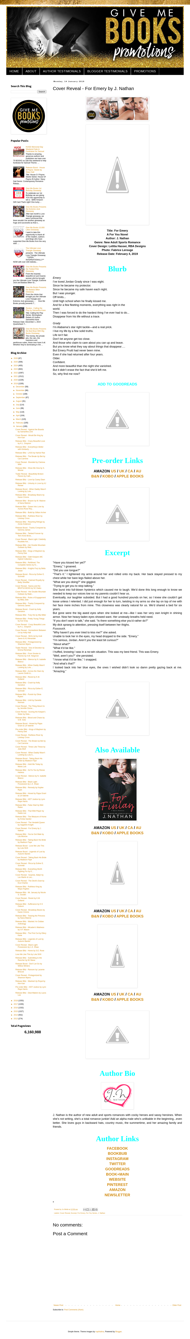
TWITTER (117, 1164)
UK (122, 471)
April (18, 415)
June (18, 408)
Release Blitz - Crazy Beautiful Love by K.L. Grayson (30, 442)
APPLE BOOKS (130, 476)
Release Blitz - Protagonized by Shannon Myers (28, 643)
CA (130, 471)
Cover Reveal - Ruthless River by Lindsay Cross (29, 736)
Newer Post (58, 1305)
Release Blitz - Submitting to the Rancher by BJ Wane (28, 959)
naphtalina (99, 1332)
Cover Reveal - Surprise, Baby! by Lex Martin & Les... (29, 876)
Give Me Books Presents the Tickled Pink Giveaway (36, 269)
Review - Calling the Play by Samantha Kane (36, 309)
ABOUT (30, 71)
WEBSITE (117, 1179)
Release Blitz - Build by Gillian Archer (30, 512)
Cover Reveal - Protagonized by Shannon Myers (28, 976)
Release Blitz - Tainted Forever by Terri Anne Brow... (29, 534)
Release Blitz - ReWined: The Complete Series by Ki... (27, 564)
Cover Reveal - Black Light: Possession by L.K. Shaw (27, 946)
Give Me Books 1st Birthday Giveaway (33, 189)
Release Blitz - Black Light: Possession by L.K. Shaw (27, 783)
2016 (16, 1008)
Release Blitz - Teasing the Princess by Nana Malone (30, 917)
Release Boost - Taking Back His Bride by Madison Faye (28, 759)
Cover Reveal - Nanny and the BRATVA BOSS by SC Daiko (28, 587)
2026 (16, 358)
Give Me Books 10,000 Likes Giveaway (35, 228)
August (19, 401)
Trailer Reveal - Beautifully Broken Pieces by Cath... (29, 475)
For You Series (91, 1213)
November (20, 390)
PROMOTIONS (145, 71)
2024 (16, 365)
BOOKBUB (117, 1153)
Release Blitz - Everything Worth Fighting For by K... (28, 870)
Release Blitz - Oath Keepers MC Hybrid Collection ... (29, 558)
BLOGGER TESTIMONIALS (107, 71)
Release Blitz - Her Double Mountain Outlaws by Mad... (30, 546)
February (20, 423)
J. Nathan (101, 1213)
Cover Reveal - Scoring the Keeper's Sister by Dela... (30, 713)
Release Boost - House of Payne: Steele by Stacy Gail (35, 170)
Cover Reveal (65, 1213)
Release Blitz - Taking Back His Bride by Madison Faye (30, 841)
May (18, 412)
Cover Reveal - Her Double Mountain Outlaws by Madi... (30, 593)
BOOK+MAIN (117, 1174)
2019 (16, 384)
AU (138, 471)
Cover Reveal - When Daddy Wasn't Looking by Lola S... (30, 754)
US (113, 471)
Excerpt (74, 1213)
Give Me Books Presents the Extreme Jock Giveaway (36, 209)
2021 (16, 376)
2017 (16, 1004)
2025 (16, 362)
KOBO (108, 476)
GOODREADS (117, 1169)
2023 (16, 369)
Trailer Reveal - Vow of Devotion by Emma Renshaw (29, 649)
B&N (95, 476)
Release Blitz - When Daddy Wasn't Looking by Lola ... (30, 666)
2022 (16, 373)
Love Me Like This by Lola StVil (28, 954)
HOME (14, 71)
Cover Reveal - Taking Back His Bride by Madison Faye (30, 858)
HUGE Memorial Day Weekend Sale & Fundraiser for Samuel (35, 149)
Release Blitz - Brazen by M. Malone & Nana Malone (30, 502)
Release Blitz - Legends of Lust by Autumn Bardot (29, 940)
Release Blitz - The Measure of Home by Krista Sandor (30, 818)
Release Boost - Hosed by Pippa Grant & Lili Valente (28, 724)
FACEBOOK (117, 1148)
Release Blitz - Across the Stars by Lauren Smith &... (29, 672)
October (19, 394)
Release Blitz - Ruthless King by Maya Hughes (28, 888)
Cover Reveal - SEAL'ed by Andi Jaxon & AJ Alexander (28, 637)
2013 (16, 1019)
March (19, 419)
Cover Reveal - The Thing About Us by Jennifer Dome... (30, 707)
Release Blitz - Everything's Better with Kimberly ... (29, 448)
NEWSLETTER (117, 1195)
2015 (16, 1011)
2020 (16, 380)
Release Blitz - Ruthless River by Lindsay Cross (28, 517)
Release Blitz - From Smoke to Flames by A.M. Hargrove (28, 654)
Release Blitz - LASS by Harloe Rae (30, 453)
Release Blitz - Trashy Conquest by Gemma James (29, 604)
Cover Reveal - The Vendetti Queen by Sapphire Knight (30, 823)
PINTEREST (117, 1185)
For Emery (81, 1213)
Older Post (176, 1305)
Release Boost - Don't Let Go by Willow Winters (28, 965)
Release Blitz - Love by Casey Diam (30, 480)
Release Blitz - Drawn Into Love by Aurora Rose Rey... (29, 508)
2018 (16, 1001)
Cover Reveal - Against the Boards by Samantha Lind (29, 430)
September (20, 397)
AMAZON (117, 1190)
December (20, 387)
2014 (16, 1015)
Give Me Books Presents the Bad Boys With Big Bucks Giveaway (36, 331)
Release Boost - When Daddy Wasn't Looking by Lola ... (30, 490)
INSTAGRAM (117, 1159)
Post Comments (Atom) (73, 1310)
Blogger (118, 1332)
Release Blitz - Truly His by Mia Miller (30, 615)
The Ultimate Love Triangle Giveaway (33, 249)
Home (117, 1305)
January (19, 426)
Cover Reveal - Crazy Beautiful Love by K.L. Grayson (30, 625)
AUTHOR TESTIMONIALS (62, 71)
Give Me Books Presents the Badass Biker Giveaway (36, 289)
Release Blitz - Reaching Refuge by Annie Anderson (30, 523)
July (18, 405)
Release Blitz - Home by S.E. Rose (29, 951)
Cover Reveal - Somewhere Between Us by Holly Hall (30, 631)
